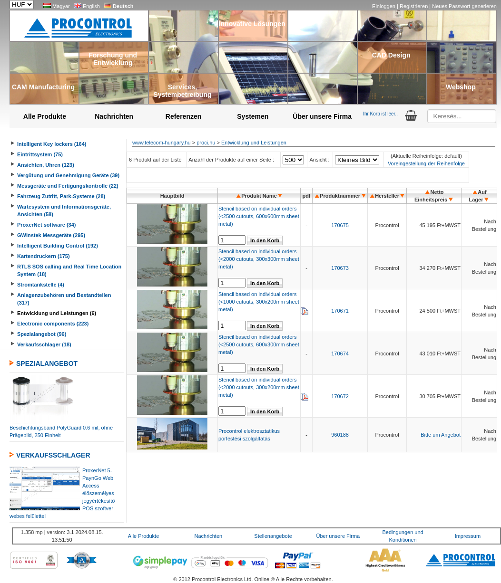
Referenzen (183, 116)
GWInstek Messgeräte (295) (51, 235)
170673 (340, 268)
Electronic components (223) (52, 323)
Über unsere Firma (322, 116)
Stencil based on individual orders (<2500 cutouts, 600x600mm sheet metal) (258, 216)
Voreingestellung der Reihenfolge (426, 163)
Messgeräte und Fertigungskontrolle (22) (67, 186)
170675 (340, 225)
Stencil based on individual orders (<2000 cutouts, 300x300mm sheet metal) (258, 258)
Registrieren (414, 6)
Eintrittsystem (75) (40, 154)
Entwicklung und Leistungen (253, 142)
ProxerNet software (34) (46, 225)
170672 (340, 396)
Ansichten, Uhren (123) (45, 165)
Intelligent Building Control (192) (57, 245)
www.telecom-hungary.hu (161, 142)
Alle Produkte (44, 116)
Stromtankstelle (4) (40, 284)
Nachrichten (114, 116)
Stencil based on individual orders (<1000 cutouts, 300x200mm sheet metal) (258, 301)
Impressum (468, 536)
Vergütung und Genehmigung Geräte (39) (68, 175)
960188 (340, 435)
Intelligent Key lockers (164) (52, 144)
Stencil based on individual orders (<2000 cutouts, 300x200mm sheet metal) (258, 387)
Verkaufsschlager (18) (44, 344)
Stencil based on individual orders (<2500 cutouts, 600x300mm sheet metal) (258, 344)
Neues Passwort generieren (464, 6)
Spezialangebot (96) (41, 334)
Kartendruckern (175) (43, 256)
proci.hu (205, 142)
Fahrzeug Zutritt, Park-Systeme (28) (61, 196)
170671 (340, 311)
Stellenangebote (273, 536)
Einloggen (384, 6)
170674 (340, 353)
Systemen (252, 116)
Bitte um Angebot (441, 435)
